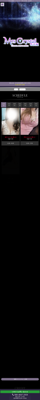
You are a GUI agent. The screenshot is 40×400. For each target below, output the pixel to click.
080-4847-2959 (20, 84)
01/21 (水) (20, 104)
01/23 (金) (31, 104)
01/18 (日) (4, 104)
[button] (2, 4)
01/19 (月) (9, 104)
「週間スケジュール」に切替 (20, 379)
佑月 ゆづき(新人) (10, 137)
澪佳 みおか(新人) (29, 137)
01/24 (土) (36, 104)
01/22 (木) (25, 104)
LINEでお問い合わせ (20, 392)
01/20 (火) (14, 104)
